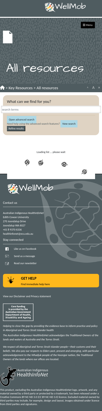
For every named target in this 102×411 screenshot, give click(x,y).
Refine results (16, 128)
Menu (88, 25)
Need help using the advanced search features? (33, 123)
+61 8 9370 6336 (12, 229)
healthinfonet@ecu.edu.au (18, 233)
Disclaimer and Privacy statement (32, 296)
